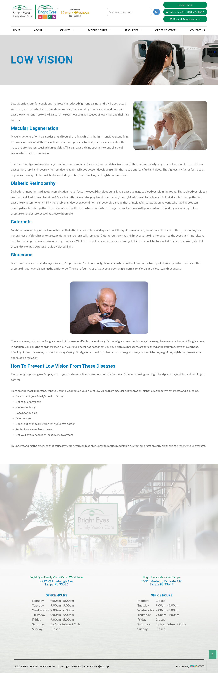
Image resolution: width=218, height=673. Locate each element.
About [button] (40, 30)
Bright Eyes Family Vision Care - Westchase (56, 583)
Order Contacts (166, 30)
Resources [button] (133, 30)
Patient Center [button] (99, 30)
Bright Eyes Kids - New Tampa (161, 583)
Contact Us (197, 30)
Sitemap (113, 666)
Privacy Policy (95, 666)
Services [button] (66, 30)
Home (16, 30)
